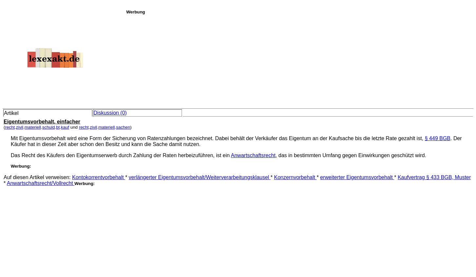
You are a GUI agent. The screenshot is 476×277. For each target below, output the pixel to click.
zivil (19, 127)
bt (58, 127)
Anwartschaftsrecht (253, 155)
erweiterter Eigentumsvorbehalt (357, 177)
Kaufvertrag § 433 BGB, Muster (434, 177)
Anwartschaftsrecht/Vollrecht (40, 183)
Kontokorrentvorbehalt (98, 177)
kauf (65, 127)
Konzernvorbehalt (295, 177)
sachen (123, 127)
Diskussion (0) (110, 113)
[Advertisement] (299, 60)
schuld (48, 127)
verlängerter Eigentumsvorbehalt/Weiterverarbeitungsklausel (200, 177)
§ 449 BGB (437, 138)
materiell (33, 127)
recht (10, 127)
